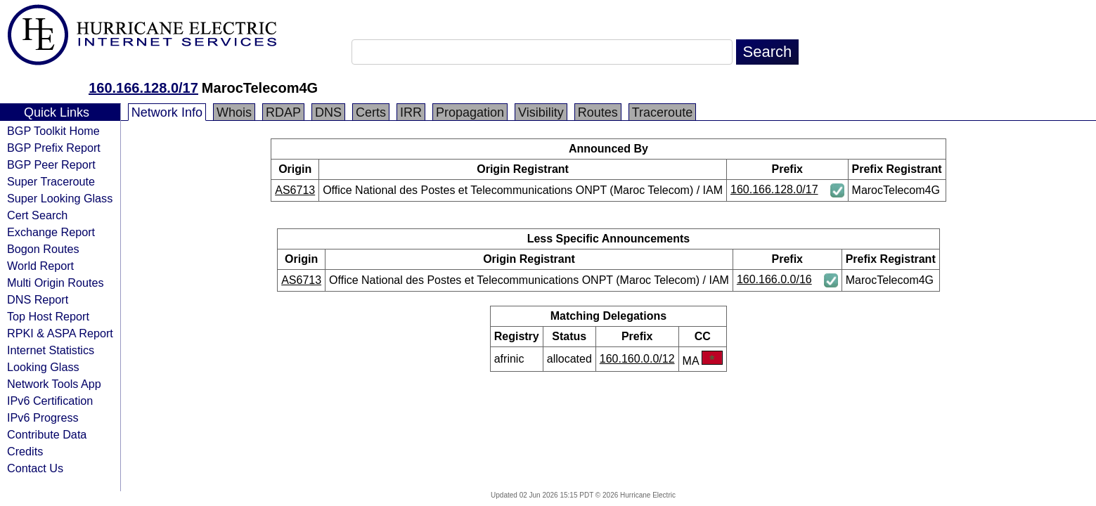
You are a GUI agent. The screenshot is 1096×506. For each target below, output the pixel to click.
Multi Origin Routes (55, 282)
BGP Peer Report (51, 164)
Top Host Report (48, 316)
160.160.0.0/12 (637, 359)
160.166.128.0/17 (143, 88)
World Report (40, 265)
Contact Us (35, 468)
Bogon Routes (43, 248)
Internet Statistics (50, 350)
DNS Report (37, 299)
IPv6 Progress (43, 417)
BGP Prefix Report (54, 147)
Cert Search (37, 215)
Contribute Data (46, 434)
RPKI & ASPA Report (60, 333)
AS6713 (295, 190)
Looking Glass (43, 367)
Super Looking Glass (59, 198)
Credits (25, 451)
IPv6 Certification (50, 400)
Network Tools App (54, 383)
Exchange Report (51, 232)
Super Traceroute (51, 181)
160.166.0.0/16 (774, 279)
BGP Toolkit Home (53, 130)
